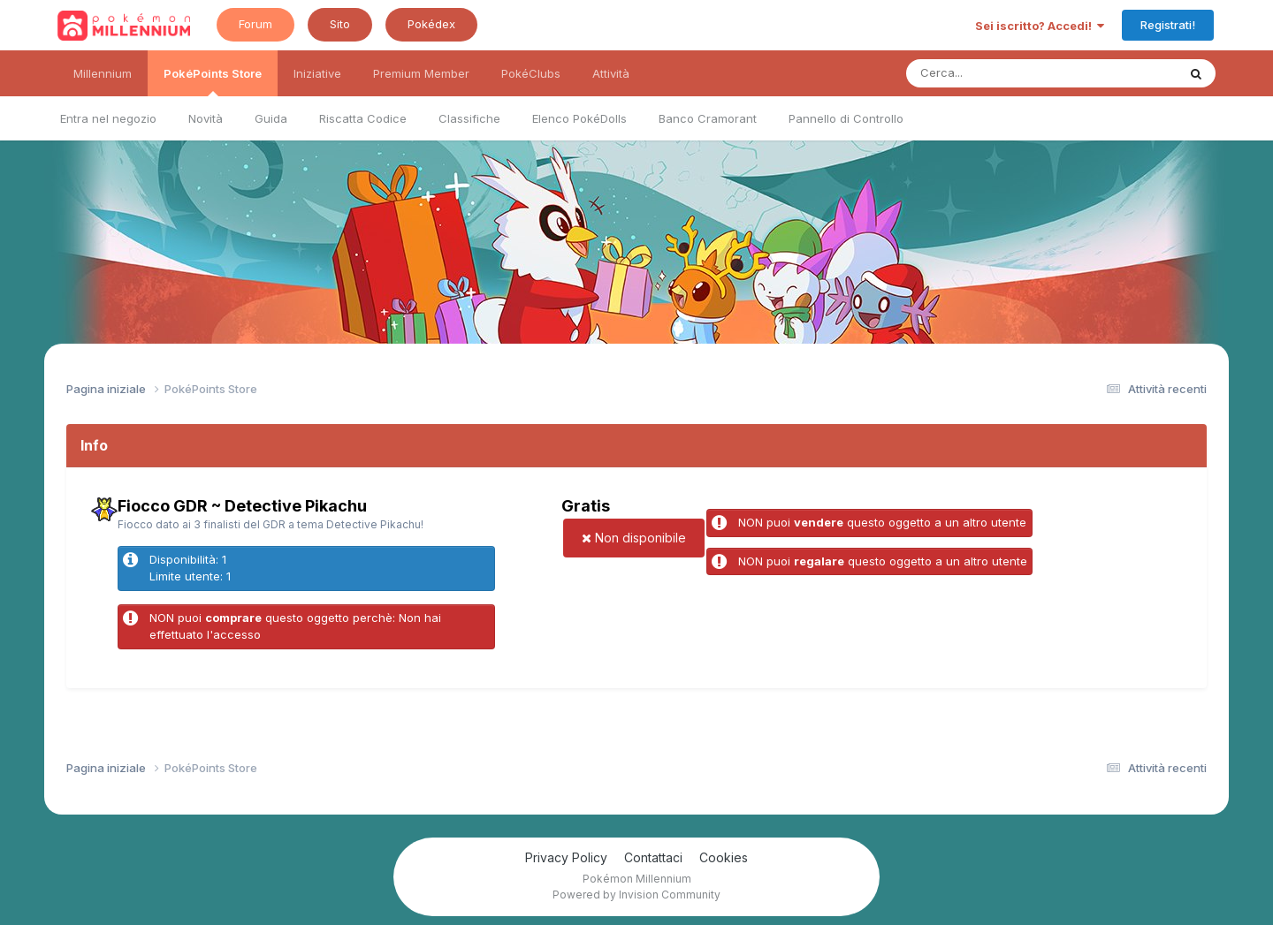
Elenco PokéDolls (579, 118)
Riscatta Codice (363, 118)
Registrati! (1167, 25)
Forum (255, 24)
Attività (610, 73)
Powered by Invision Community (636, 894)
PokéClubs (530, 73)
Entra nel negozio (108, 118)
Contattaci (653, 857)
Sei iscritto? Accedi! (1039, 26)
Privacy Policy (566, 857)
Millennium (102, 73)
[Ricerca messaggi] (1000, 73)
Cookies (723, 857)
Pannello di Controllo (846, 118)
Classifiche (469, 118)
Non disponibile (634, 537)
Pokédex (431, 24)
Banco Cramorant (708, 118)
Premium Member (421, 73)
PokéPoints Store (213, 81)
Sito (340, 24)
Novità (205, 118)
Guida (271, 118)
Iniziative (317, 73)
